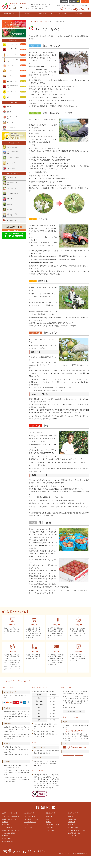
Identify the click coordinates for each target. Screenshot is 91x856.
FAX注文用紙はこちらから (74, 711)
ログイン (85, 1)
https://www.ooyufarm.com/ (73, 755)
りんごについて (44, 21)
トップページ (34, 21)
